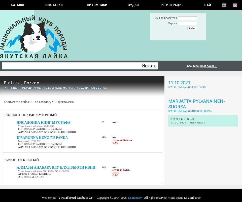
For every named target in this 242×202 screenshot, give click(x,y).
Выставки (54, 5)
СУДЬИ (133, 5)
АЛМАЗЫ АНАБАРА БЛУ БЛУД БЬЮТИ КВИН (56, 167)
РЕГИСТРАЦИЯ (172, 5)
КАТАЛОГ (18, 5)
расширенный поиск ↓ (202, 65)
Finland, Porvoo (22, 83)
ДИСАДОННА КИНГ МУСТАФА (44, 122)
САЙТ (208, 5)
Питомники (97, 5)
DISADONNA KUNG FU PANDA (42, 138)
